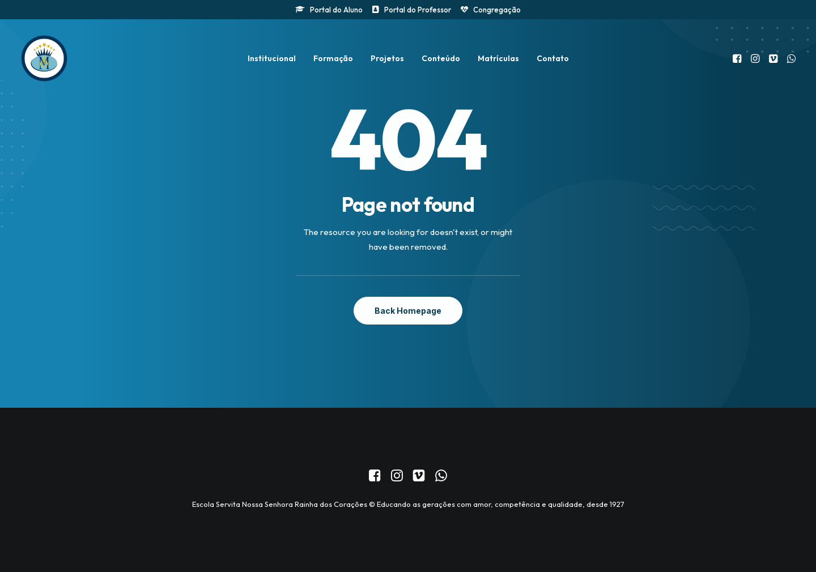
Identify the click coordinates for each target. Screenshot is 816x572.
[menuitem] (329, 9)
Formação (333, 58)
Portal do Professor (417, 9)
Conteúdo (441, 58)
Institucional (272, 58)
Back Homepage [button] (408, 310)
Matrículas (498, 58)
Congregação (497, 9)
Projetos (387, 58)
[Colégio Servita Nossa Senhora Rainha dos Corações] (44, 58)
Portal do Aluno (336, 9)
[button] (738, 58)
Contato (553, 58)
